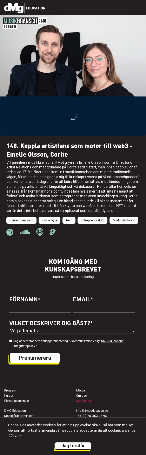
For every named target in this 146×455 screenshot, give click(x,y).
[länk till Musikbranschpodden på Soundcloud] (25, 232)
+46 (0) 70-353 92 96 (91, 416)
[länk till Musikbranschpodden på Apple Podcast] (39, 232)
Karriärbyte (49, 220)
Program (10, 390)
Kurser (8, 395)
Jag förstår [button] (73, 445)
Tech (69, 220)
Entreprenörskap (92, 220)
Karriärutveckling (21, 220)
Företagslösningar (16, 401)
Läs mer (15, 435)
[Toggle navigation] (140, 8)
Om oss (81, 395)
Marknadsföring (124, 220)
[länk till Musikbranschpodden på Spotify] (9, 232)
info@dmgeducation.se (92, 411)
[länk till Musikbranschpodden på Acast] (52, 234)
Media (80, 390)
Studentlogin (84, 401)
